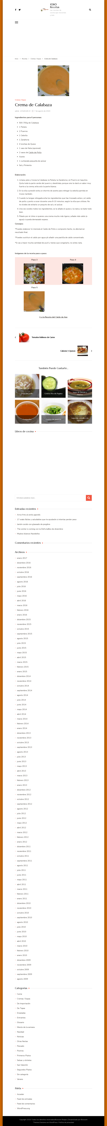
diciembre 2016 (24, 562)
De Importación (23, 1003)
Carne (19, 994)
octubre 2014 (23, 685)
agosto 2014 (22, 695)
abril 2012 (21, 827)
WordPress (53, 1122)
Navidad (20, 1032)
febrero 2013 (23, 780)
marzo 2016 (22, 605)
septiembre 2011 (24, 860)
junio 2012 (21, 818)
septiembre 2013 (24, 747)
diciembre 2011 (24, 846)
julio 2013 (21, 756)
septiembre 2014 (24, 690)
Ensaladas (21, 1013)
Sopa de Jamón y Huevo (80, 393)
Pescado (20, 1046)
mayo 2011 (22, 879)
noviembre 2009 (24, 964)
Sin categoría (22, 1074)
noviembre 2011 (24, 851)
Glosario (20, 1022)
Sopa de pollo (27, 393)
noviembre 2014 (24, 681)
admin (17, 111)
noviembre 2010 (24, 908)
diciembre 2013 (24, 733)
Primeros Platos (24, 1055)
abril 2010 (21, 941)
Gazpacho (27, 419)
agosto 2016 (22, 581)
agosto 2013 (22, 752)
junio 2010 (21, 931)
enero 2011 (22, 898)
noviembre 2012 (24, 794)
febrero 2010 (23, 950)
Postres (20, 1050)
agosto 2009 (22, 979)
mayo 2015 (22, 652)
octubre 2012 (23, 799)
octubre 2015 (23, 629)
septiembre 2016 (24, 577)
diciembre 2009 (24, 960)
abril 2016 (21, 600)
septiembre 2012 (24, 804)
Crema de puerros (53, 419)
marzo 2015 (22, 662)
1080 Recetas (54, 6)
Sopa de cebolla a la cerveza (79, 419)
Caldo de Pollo (35, 152)
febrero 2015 (23, 666)
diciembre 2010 (24, 903)
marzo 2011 (22, 889)
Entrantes (21, 1017)
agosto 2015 (22, 638)
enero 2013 (22, 785)
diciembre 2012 (24, 789)
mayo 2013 (22, 766)
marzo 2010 (22, 946)
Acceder (20, 1094)
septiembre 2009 (24, 974)
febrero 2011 (23, 893)
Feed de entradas (24, 1099)
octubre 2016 (23, 572)
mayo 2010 (22, 936)
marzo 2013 (22, 775)
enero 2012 (22, 841)
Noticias (20, 1036)
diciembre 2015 (24, 619)
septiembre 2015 (24, 633)
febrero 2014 (23, 723)
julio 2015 (21, 643)
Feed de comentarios (26, 1103)
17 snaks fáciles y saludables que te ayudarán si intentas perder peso (46, 519)
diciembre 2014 (24, 676)
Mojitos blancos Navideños (28, 533)
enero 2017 (22, 558)
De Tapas (21, 1008)
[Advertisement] (53, 40)
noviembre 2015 (24, 624)
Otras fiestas (22, 1041)
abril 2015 (21, 657)
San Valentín (22, 1065)
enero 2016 (22, 614)
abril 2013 (21, 771)
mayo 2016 (22, 596)
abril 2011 (21, 884)
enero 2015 (22, 671)
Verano (20, 1079)
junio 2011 (21, 875)
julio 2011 (21, 870)
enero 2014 (22, 728)
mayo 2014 (22, 709)
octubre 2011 (23, 856)
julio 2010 (21, 927)
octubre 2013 (23, 742)
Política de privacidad (66, 1122)
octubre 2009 (23, 969)
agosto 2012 (22, 808)
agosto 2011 (22, 865)
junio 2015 (21, 648)
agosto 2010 (22, 922)
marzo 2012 (22, 832)
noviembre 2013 (24, 737)
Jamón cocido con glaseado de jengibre (33, 524)
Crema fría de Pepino (53, 393)
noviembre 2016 (24, 567)
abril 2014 (21, 714)
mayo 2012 (22, 823)
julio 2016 (21, 586)
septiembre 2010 (24, 917)
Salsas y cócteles (24, 1060)
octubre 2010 (23, 912)
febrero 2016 (23, 610)
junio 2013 (21, 761)
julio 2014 (21, 700)
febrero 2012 (23, 837)
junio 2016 (21, 591)
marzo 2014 (22, 718)
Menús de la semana (26, 1027)
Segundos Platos (24, 1069)
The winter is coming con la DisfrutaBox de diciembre (40, 529)
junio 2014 (21, 704)
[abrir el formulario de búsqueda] (90, 10)
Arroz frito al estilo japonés (28, 514)
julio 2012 (21, 813)
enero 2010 (22, 955)
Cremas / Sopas (20, 100)
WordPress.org (23, 1108)
